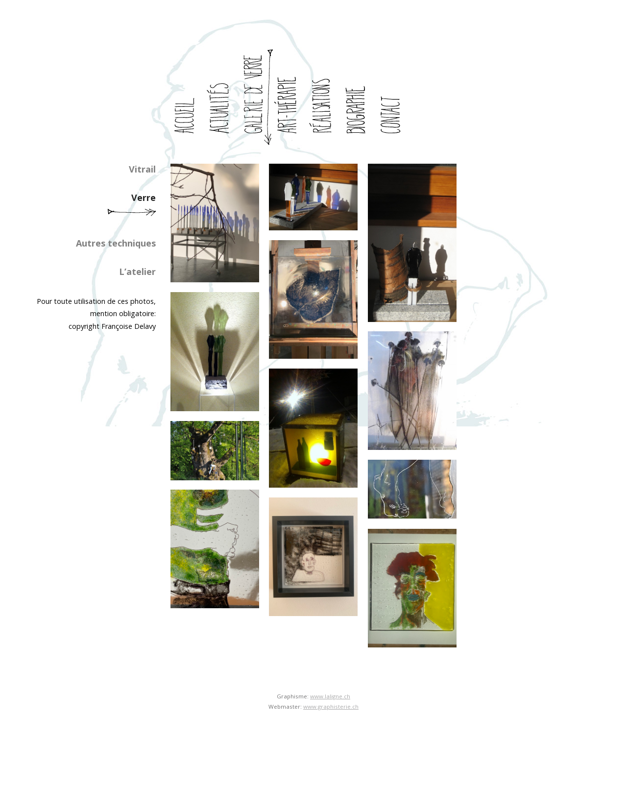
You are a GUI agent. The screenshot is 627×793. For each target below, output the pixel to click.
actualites (222, 98)
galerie (256, 98)
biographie (359, 98)
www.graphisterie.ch (331, 706)
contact (393, 98)
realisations (325, 98)
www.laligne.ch (330, 696)
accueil (187, 98)
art (290, 98)
